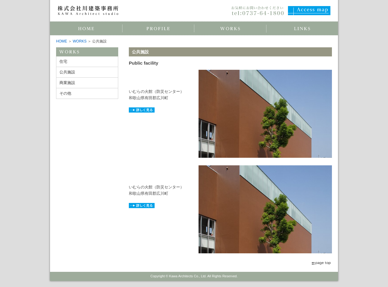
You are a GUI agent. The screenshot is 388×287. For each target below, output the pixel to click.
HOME (61, 41)
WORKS (80, 41)
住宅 (63, 61)
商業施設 (67, 82)
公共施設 (67, 72)
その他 (65, 93)
